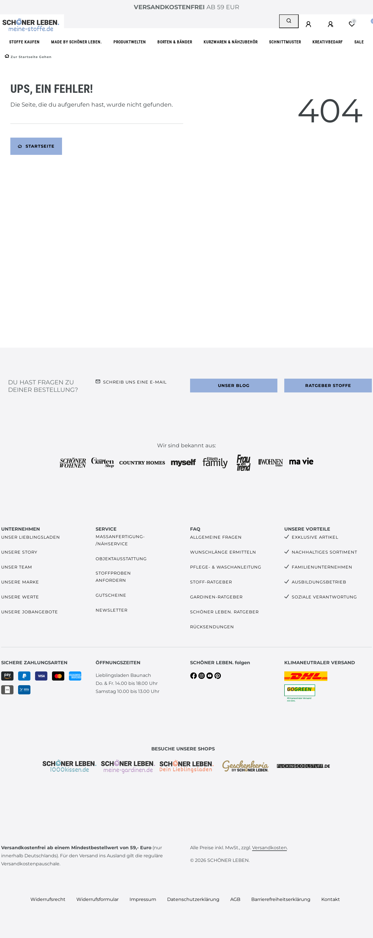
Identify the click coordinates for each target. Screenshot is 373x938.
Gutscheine (111, 595)
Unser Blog (234, 385)
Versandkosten (269, 847)
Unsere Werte (20, 597)
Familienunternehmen (322, 567)
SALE (359, 42)
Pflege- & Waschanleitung (225, 567)
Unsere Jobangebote (29, 612)
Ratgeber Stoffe (328, 385)
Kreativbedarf (327, 42)
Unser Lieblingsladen (30, 537)
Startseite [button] (36, 146)
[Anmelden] (309, 24)
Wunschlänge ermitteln (223, 552)
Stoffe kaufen (24, 42)
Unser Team (16, 567)
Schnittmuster (285, 42)
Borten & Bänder (174, 42)
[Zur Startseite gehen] (28, 57)
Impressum (143, 899)
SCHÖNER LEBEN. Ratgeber (224, 612)
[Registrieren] (331, 24)
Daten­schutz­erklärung (193, 899)
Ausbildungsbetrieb (319, 582)
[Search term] (171, 21)
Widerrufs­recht (47, 899)
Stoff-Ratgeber (211, 582)
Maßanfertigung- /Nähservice (120, 540)
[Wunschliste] (352, 24)
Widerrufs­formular (97, 899)
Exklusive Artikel (315, 537)
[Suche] (289, 21)
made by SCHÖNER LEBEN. (76, 42)
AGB (235, 899)
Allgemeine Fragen (216, 537)
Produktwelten (129, 42)
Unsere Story (19, 552)
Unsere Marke (20, 582)
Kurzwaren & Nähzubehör (231, 42)
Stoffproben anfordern (113, 577)
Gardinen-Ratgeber (216, 597)
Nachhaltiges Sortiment (324, 552)
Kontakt (330, 899)
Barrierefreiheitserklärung (280, 899)
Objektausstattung (121, 558)
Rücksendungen (212, 626)
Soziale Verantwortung (324, 597)
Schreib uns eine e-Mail (135, 382)
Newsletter (111, 610)
